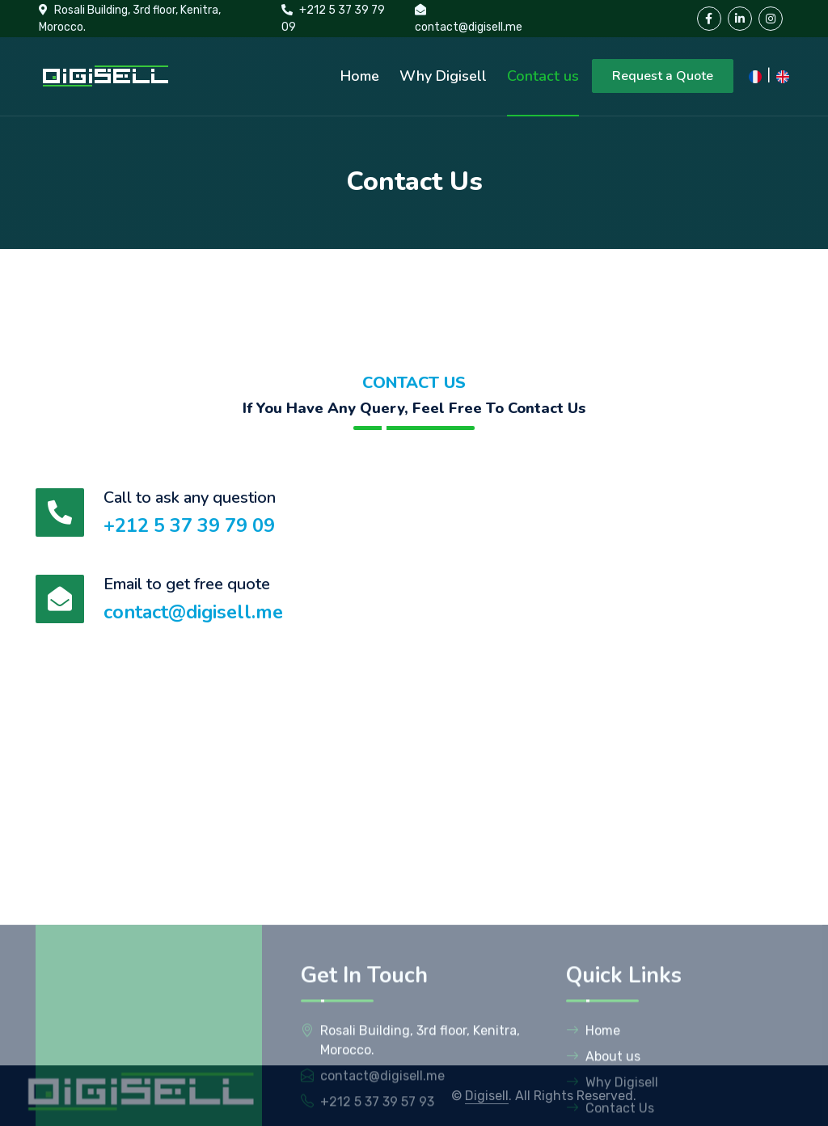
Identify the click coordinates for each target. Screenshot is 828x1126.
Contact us (543, 76)
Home (359, 76)
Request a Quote (662, 76)
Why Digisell (443, 76)
